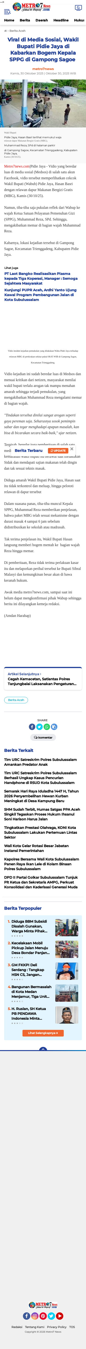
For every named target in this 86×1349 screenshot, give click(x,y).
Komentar (43, 737)
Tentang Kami (34, 1327)
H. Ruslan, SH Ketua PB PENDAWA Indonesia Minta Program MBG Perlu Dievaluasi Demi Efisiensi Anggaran (28, 1014)
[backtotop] (43, 1051)
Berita (25, 20)
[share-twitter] (39, 727)
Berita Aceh (16, 700)
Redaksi (16, 1327)
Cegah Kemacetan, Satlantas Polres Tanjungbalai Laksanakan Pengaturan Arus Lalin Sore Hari (41, 681)
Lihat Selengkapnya (43, 1033)
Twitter (53, 1318)
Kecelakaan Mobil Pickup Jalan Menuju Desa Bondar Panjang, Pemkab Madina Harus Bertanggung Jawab (31, 948)
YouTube (63, 1318)
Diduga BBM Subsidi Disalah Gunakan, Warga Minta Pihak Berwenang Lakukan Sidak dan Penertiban (30, 926)
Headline (61, 20)
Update (58, 450)
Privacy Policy (57, 1327)
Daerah (42, 20)
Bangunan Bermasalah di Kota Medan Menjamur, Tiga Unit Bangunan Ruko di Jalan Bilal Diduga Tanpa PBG (31, 992)
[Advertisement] (43, 1177)
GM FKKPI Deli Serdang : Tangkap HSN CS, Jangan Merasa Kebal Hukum (30, 970)
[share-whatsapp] (47, 727)
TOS (72, 1327)
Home (9, 20)
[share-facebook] (32, 727)
